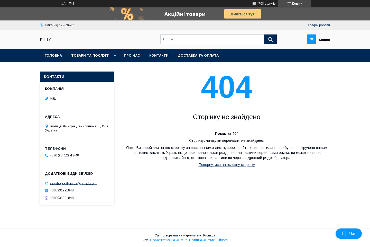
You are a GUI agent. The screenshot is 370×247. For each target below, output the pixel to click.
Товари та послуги (90, 55)
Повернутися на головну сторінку (227, 165)
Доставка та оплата (198, 55)
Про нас (132, 55)
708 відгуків (267, 3)
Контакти (159, 55)
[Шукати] (270, 39)
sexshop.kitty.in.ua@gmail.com (73, 183)
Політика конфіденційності (208, 240)
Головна (53, 55)
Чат (349, 233)
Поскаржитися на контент (168, 240)
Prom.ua (209, 235)
